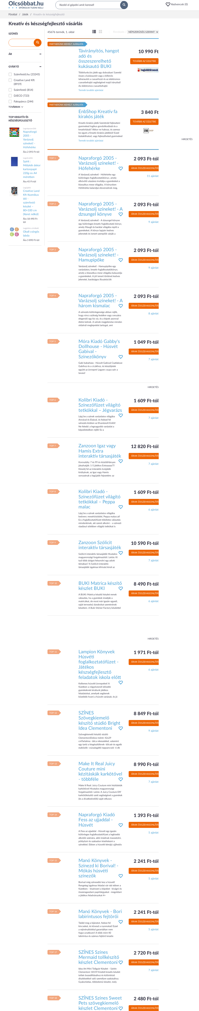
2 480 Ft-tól (146, 999)
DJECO (18, 95)
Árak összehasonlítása (146, 168)
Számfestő (20, 90)
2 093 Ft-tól (146, 159)
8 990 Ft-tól (146, 764)
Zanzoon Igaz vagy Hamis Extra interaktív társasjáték (99, 451)
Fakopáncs (20, 101)
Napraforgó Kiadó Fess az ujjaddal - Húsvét (96, 820)
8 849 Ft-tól (146, 714)
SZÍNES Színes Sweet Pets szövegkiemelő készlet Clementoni (100, 1003)
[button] (177, 4)
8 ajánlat (153, 313)
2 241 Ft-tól (146, 861)
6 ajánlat (153, 509)
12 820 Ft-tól (145, 446)
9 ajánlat (153, 222)
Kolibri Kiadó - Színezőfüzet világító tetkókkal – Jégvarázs (100, 405)
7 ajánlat (153, 359)
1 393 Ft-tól (146, 815)
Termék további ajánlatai (90, 90)
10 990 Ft (148, 51)
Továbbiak (16, 107)
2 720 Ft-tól (146, 953)
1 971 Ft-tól (146, 652)
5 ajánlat (153, 832)
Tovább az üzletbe (144, 61)
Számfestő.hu (22, 74)
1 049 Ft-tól (146, 342)
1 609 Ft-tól (146, 401)
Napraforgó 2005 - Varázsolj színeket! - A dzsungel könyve (100, 209)
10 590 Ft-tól (145, 543)
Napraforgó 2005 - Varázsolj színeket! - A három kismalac (100, 300)
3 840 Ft (150, 112)
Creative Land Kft (24, 80)
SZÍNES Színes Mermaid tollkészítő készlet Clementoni (98, 957)
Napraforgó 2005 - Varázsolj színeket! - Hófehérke (98, 163)
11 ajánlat (153, 176)
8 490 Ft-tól (146, 584)
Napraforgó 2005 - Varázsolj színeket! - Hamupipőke (98, 255)
